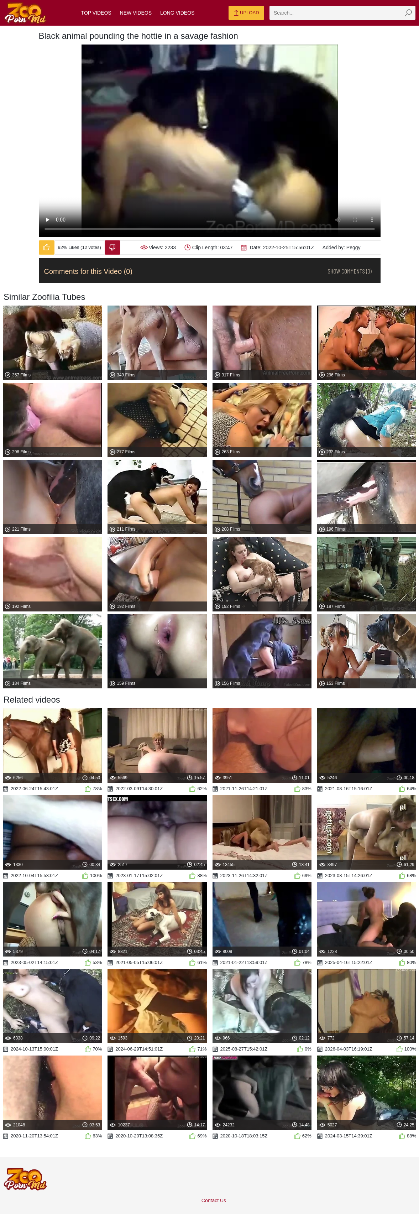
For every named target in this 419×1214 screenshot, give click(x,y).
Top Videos (96, 13)
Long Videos (177, 13)
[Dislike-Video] (112, 247)
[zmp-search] (342, 13)
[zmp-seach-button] (408, 13)
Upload (246, 13)
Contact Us (213, 1200)
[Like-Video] (46, 247)
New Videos (136, 13)
